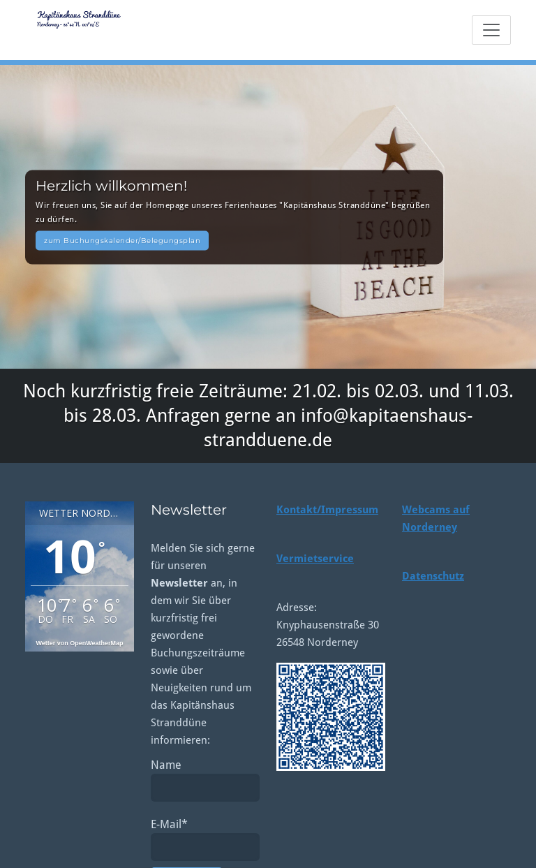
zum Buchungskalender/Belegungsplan (122, 239)
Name (205, 780)
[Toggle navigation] (491, 30)
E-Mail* (205, 839)
